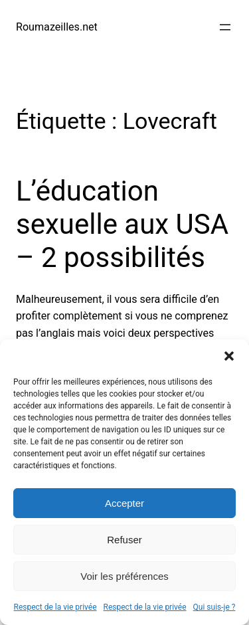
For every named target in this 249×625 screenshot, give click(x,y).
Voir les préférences (124, 576)
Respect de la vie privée (55, 607)
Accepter (124, 503)
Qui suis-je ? (214, 607)
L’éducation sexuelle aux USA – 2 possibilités (122, 224)
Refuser (124, 539)
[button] (229, 356)
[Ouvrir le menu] (225, 27)
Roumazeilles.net (57, 27)
